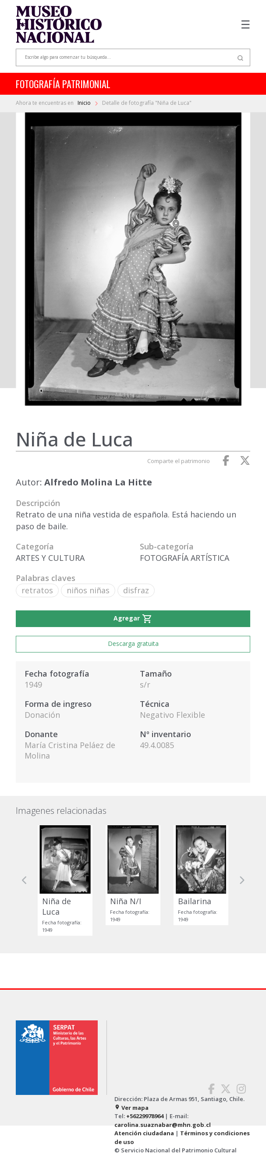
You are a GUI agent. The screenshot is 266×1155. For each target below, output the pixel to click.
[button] (24, 880)
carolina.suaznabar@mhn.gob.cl (162, 1125)
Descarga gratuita (133, 643)
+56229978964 (144, 1116)
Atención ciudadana (144, 1133)
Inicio (85, 103)
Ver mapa (131, 1108)
